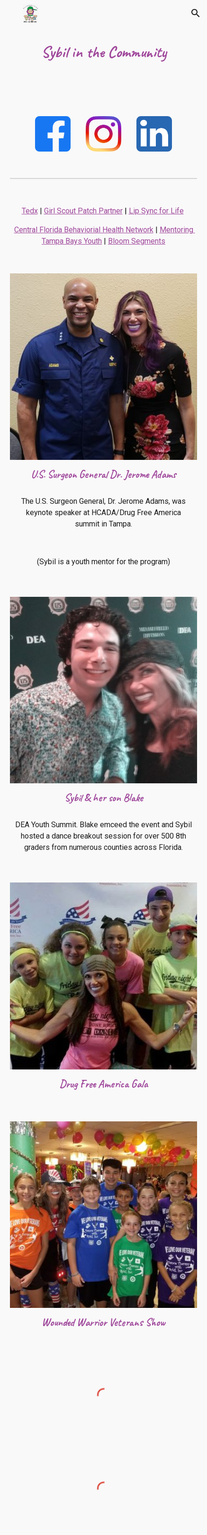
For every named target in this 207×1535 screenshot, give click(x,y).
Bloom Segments (136, 241)
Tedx (30, 210)
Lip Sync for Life (156, 210)
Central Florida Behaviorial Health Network (83, 229)
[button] (11, 13)
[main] (103, 52)
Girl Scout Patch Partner (83, 210)
